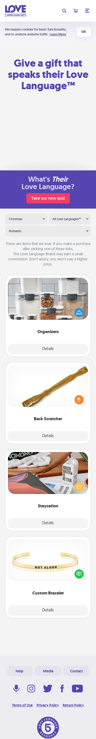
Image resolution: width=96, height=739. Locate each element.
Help (19, 671)
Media (48, 671)
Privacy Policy (48, 705)
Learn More (58, 34)
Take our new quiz (48, 198)
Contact (76, 671)
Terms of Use (22, 705)
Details (48, 349)
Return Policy (73, 705)
